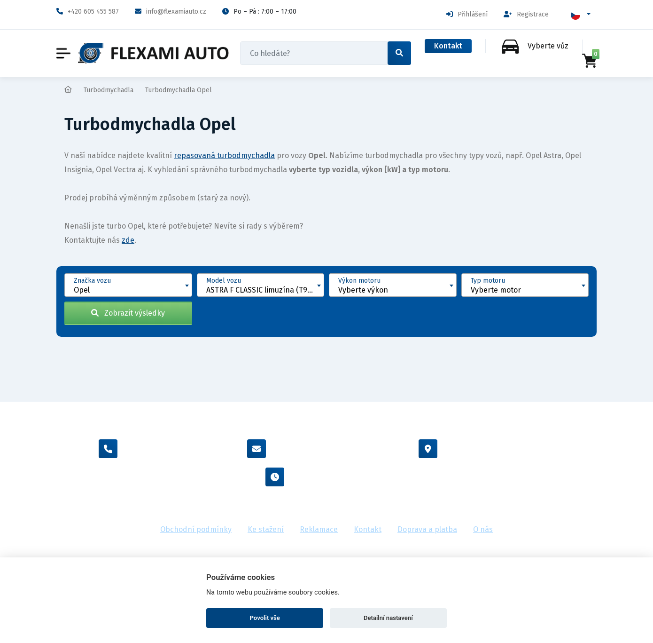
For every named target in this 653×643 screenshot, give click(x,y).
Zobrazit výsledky (128, 313)
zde (128, 240)
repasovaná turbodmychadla (224, 155)
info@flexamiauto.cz (170, 12)
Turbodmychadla (108, 90)
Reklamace (319, 529)
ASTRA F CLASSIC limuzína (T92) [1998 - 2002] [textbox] (265, 290)
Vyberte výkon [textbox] (363, 290)
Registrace (526, 14)
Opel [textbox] (82, 290)
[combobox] (128, 285)
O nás (483, 529)
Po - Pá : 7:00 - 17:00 (326, 477)
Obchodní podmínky (196, 529)
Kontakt (448, 45)
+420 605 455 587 (87, 12)
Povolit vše (265, 617)
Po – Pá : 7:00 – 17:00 (259, 12)
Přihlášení (467, 14)
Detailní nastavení (388, 617)
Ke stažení (266, 529)
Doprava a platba (427, 529)
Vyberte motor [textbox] (496, 290)
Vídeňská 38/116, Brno (487, 448)
